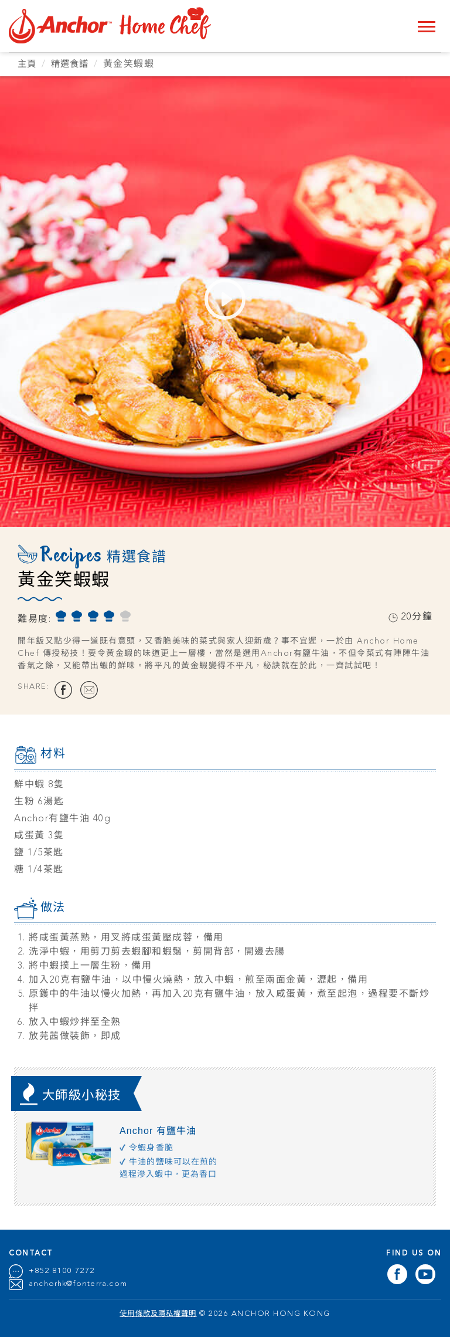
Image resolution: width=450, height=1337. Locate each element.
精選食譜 (73, 64)
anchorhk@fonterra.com (79, 1284)
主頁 (28, 64)
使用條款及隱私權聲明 (158, 1314)
